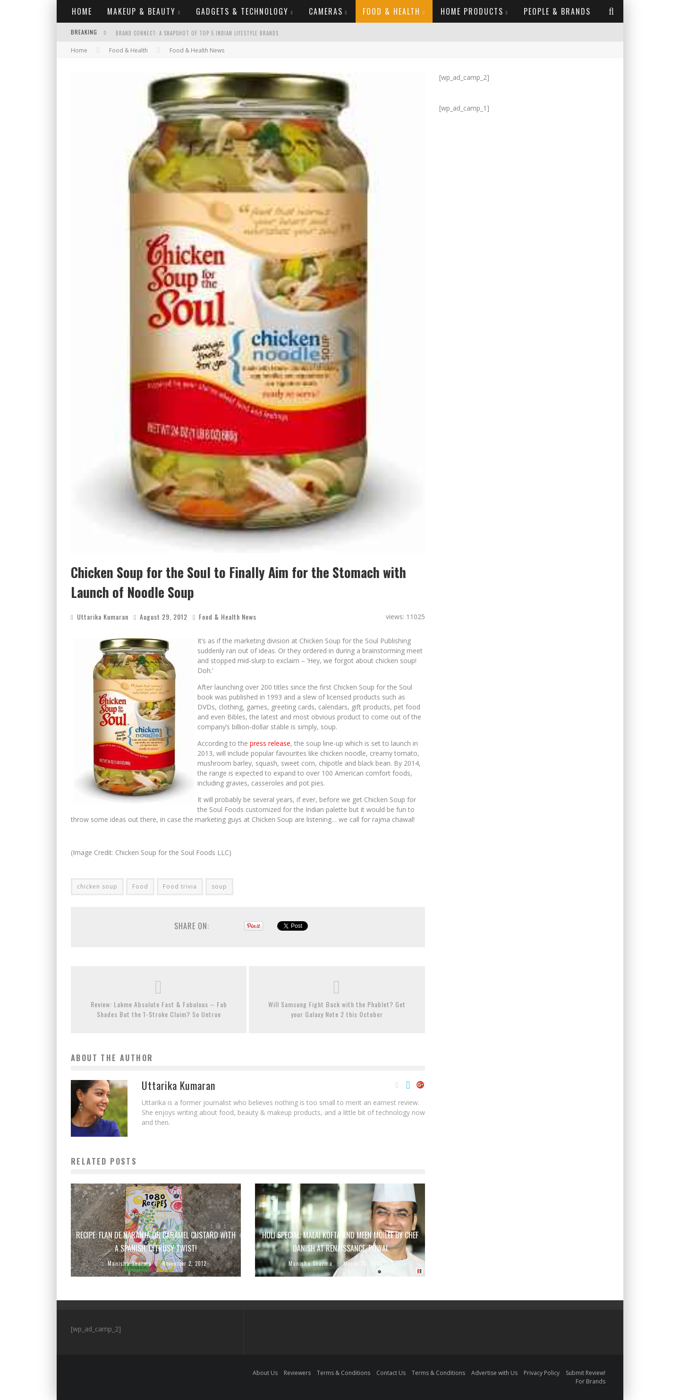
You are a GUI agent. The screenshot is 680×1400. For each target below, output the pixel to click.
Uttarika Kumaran (102, 617)
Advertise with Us (494, 1373)
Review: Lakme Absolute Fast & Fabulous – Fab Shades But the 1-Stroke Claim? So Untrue (159, 1009)
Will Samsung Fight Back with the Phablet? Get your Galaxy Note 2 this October (337, 1009)
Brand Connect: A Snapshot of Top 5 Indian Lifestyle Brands (197, 33)
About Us (265, 1373)
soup (219, 886)
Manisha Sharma (130, 1263)
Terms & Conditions (343, 1373)
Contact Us (391, 1373)
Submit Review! (585, 1373)
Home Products (472, 11)
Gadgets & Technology (242, 11)
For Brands (590, 1381)
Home (82, 11)
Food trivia (180, 886)
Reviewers (297, 1373)
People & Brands (557, 11)
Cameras (326, 11)
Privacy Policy (542, 1373)
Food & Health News (227, 617)
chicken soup (97, 886)
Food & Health (391, 11)
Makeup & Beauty (141, 11)
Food (140, 886)
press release (270, 743)
